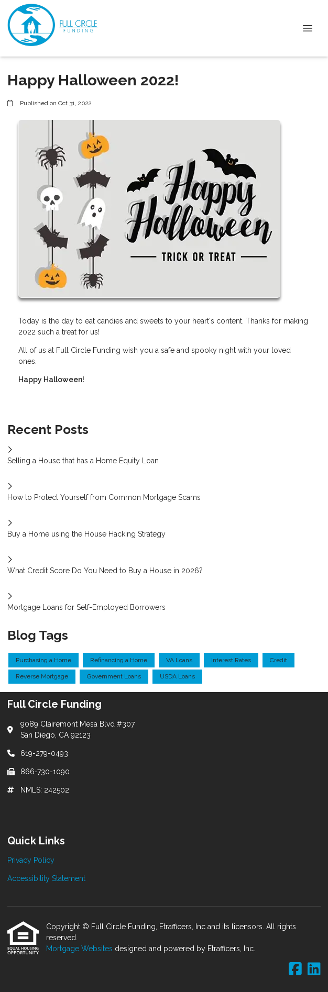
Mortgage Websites (80, 948)
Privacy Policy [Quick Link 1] (30, 860)
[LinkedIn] (314, 969)
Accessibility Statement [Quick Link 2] (46, 878)
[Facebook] (295, 969)
